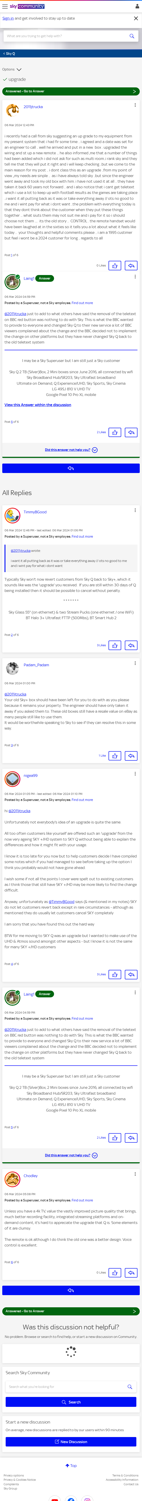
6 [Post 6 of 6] (12, 1262)
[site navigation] (5, 6)
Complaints (11, 1484)
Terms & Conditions (125, 1475)
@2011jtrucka (15, 314)
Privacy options (14, 1475)
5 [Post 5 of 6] (12, 421)
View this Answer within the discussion (38, 405)
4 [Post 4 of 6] (12, 964)
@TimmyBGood (61, 901)
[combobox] (64, 36)
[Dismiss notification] (136, 18)
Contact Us (131, 1484)
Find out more (82, 303)
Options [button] (8, 69)
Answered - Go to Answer (71, 91)
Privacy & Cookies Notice (20, 1479)
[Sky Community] (28, 6)
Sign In (136, 7)
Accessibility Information (122, 1479)
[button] (135, 105)
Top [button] (73, 1465)
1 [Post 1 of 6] (11, 255)
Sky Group (10, 1488)
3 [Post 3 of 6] (12, 745)
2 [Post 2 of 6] (12, 635)
